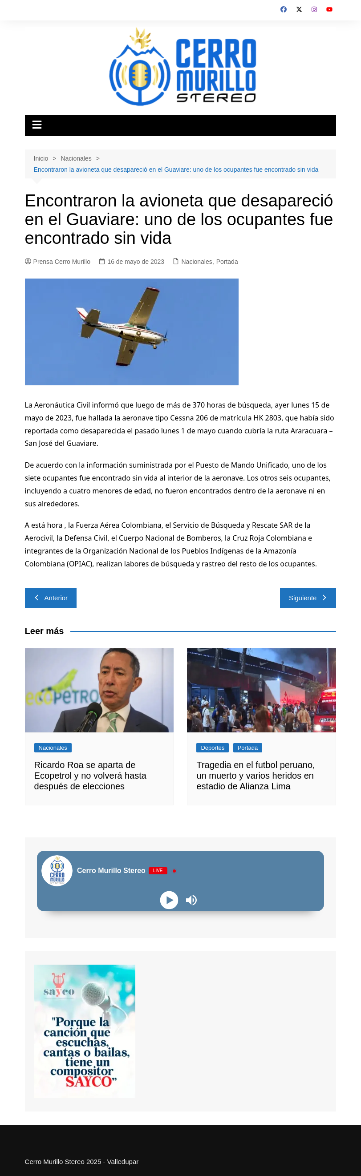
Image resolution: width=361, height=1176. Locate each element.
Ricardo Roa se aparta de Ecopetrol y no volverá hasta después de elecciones (90, 775)
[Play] (169, 900)
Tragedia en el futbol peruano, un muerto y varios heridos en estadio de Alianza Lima (255, 775)
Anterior (51, 598)
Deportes (212, 747)
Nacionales (196, 261)
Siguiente (308, 598)
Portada (227, 261)
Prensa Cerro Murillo (57, 261)
